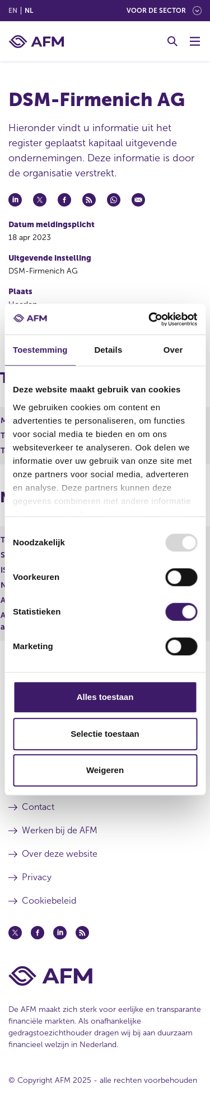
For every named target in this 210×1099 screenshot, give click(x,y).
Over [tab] (173, 349)
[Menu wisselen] (195, 41)
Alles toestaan (105, 697)
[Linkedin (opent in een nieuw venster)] (60, 932)
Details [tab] (108, 349)
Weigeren (105, 770)
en (12, 11)
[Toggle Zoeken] (172, 41)
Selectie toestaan (105, 733)
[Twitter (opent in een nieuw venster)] (15, 932)
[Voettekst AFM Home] (105, 976)
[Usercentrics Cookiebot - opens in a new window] (149, 319)
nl (29, 11)
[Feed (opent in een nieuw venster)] (82, 932)
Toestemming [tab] (40, 349)
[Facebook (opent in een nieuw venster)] (37, 932)
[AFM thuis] (36, 41)
